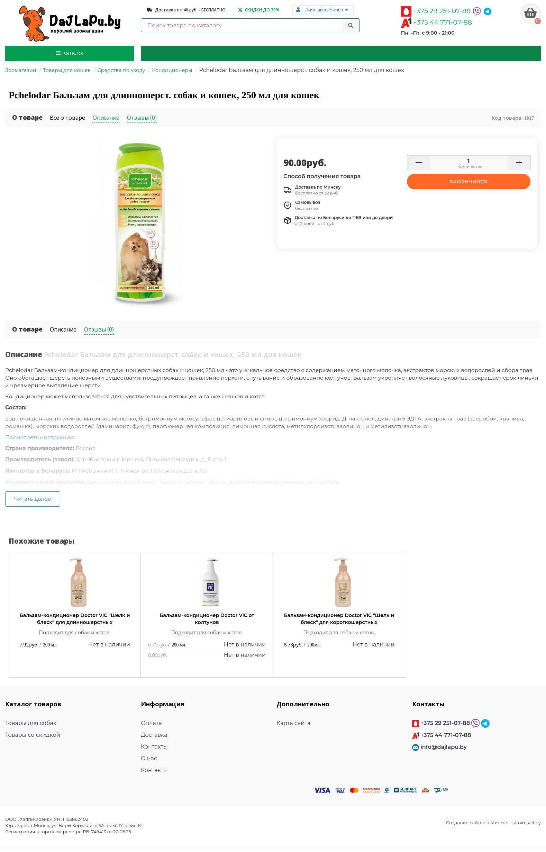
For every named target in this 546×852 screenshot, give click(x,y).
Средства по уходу (121, 70)
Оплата (151, 726)
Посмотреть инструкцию (41, 439)
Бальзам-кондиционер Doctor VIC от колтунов (207, 621)
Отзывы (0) (99, 329)
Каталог (70, 53)
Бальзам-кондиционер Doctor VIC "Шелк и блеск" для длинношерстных (75, 621)
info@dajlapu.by (443, 749)
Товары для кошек (67, 70)
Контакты (154, 749)
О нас (149, 761)
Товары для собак (30, 726)
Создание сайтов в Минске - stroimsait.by (493, 825)
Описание (63, 329)
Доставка (154, 737)
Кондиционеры (172, 70)
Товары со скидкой (32, 737)
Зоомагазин (20, 70)
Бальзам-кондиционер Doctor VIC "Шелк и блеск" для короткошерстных (339, 621)
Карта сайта (293, 726)
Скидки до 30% (259, 10)
